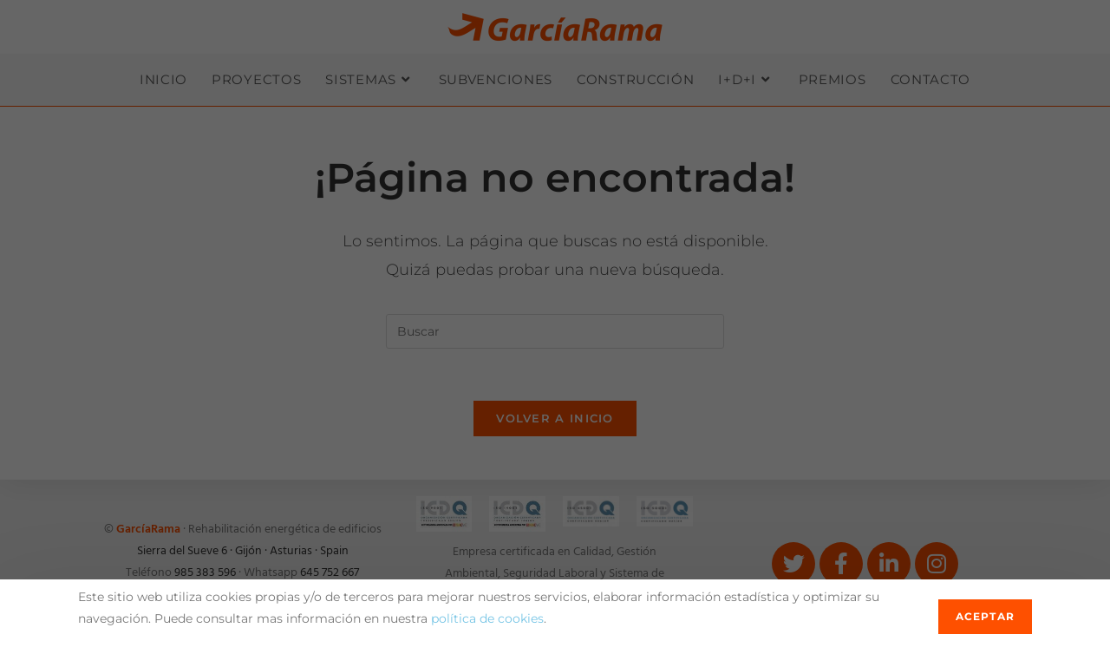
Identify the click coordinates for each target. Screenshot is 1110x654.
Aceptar (985, 616)
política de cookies (487, 618)
